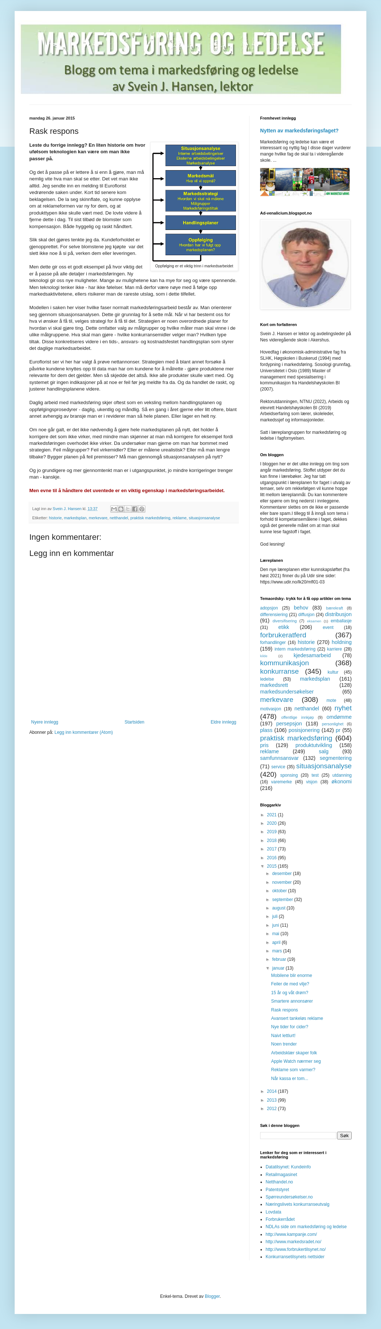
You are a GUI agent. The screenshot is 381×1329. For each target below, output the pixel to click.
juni (276, 925)
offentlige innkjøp (297, 717)
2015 (272, 866)
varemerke (281, 781)
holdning (342, 642)
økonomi (342, 781)
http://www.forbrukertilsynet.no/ (296, 1249)
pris (264, 745)
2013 (272, 1100)
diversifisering (285, 621)
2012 (272, 1108)
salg (323, 751)
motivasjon (270, 708)
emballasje (341, 620)
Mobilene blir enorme (291, 975)
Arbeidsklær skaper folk (294, 1052)
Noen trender (284, 1044)
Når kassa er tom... (289, 1078)
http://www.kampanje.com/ (291, 1234)
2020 (272, 823)
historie (55, 518)
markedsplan (75, 518)
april (277, 942)
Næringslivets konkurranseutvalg (297, 1204)
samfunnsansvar (279, 758)
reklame (179, 518)
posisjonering (304, 730)
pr (338, 730)
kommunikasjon (284, 663)
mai (276, 933)
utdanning (342, 775)
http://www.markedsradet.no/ (293, 1241)
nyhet (343, 708)
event (328, 627)
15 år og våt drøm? (289, 992)
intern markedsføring (294, 649)
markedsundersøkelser (287, 692)
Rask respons (284, 1010)
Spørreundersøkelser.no (289, 1197)
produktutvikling (314, 745)
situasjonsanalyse (204, 518)
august (279, 908)
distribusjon (338, 614)
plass (266, 730)
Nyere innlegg (44, 722)
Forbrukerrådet (280, 1219)
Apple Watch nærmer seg (296, 1061)
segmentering (336, 758)
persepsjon (289, 723)
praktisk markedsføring (150, 518)
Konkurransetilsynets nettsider (295, 1256)
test (314, 775)
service (278, 766)
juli (275, 916)
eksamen (314, 621)
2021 (272, 814)
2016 (272, 857)
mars (277, 950)
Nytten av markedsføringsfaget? (299, 130)
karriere (334, 649)
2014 (272, 1091)
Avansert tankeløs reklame (297, 1018)
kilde (263, 656)
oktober (280, 890)
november (282, 882)
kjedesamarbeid (312, 655)
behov (301, 608)
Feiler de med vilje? (290, 983)
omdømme (339, 717)
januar (279, 968)
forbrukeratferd (283, 635)
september (283, 899)
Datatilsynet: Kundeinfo (288, 1166)
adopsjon (269, 608)
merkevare (98, 518)
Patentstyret (277, 1189)
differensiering (274, 614)
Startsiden (134, 722)
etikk (283, 627)
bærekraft (334, 608)
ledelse (267, 679)
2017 (272, 849)
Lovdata (273, 1212)
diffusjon (306, 614)
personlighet (333, 724)
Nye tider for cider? (289, 1026)
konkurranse (279, 671)
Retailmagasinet (281, 1174)
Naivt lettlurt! (283, 1035)
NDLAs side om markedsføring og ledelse (306, 1226)
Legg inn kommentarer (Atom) (84, 732)
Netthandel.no (279, 1182)
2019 (272, 831)
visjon (311, 781)
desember (282, 873)
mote (331, 700)
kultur (333, 672)
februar (279, 959)
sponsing (289, 775)
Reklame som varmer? (293, 1069)
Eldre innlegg (223, 722)
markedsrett (274, 685)
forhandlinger (273, 642)
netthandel (119, 518)
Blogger (212, 1296)
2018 (272, 840)
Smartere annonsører (292, 1001)
